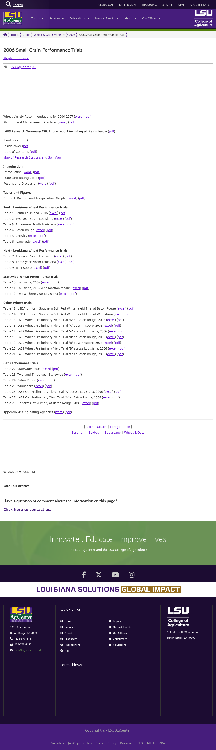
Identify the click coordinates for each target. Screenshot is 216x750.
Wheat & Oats (134, 432)
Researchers (70, 645)
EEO (140, 743)
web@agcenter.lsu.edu (28, 650)
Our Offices (151, 18)
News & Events (107, 18)
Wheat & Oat (42, 35)
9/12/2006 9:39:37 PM (19, 472)
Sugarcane (113, 432)
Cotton (102, 427)
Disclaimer (127, 743)
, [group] (20, 67)
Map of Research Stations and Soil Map (32, 157)
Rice (127, 427)
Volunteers (117, 645)
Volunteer (57, 743)
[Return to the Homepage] (5, 34)
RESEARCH (105, 4)
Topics (37, 18)
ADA (162, 743)
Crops (26, 35)
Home (66, 621)
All (34, 67)
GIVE (181, 4)
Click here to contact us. (27, 509)
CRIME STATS (200, 4)
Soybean (95, 432)
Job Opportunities (80, 743)
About (130, 18)
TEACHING (149, 4)
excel (53, 213)
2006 (72, 35)
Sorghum (78, 432)
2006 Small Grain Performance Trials (102, 35)
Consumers (118, 639)
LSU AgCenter (21, 67)
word (78, 116)
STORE (167, 4)
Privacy (111, 743)
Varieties (59, 35)
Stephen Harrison (16, 58)
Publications (79, 18)
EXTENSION (127, 4)
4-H (64, 651)
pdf (88, 116)
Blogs (99, 743)
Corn (89, 427)
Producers (68, 639)
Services (56, 18)
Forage (115, 427)
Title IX (151, 743)
